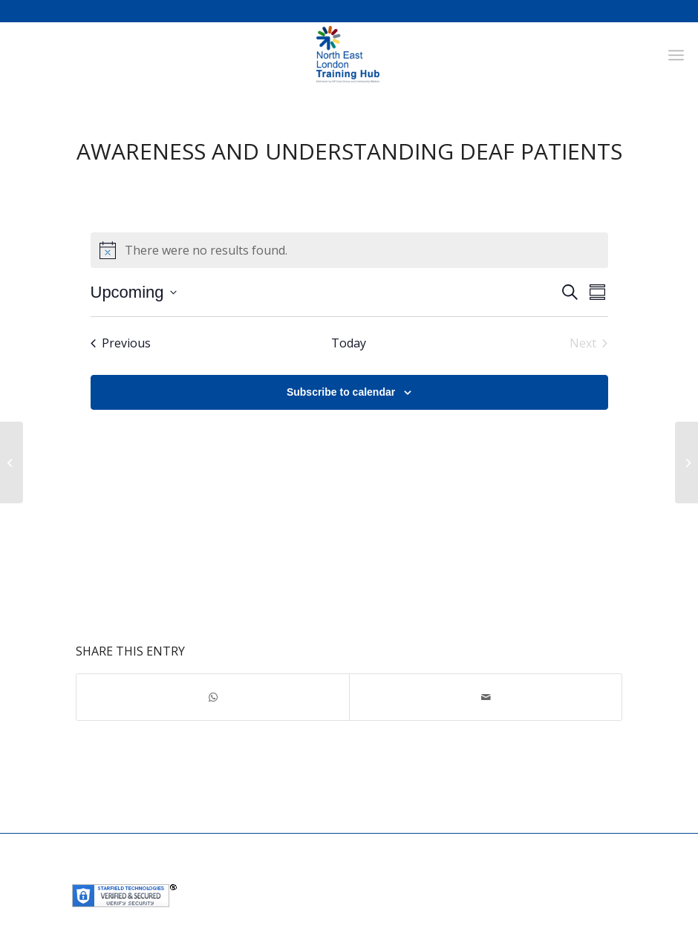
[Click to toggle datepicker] (134, 292)
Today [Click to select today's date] (348, 343)
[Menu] (676, 55)
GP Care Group (314, 873)
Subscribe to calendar (341, 392)
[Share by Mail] (486, 697)
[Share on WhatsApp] (212, 697)
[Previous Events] (121, 343)
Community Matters (404, 873)
